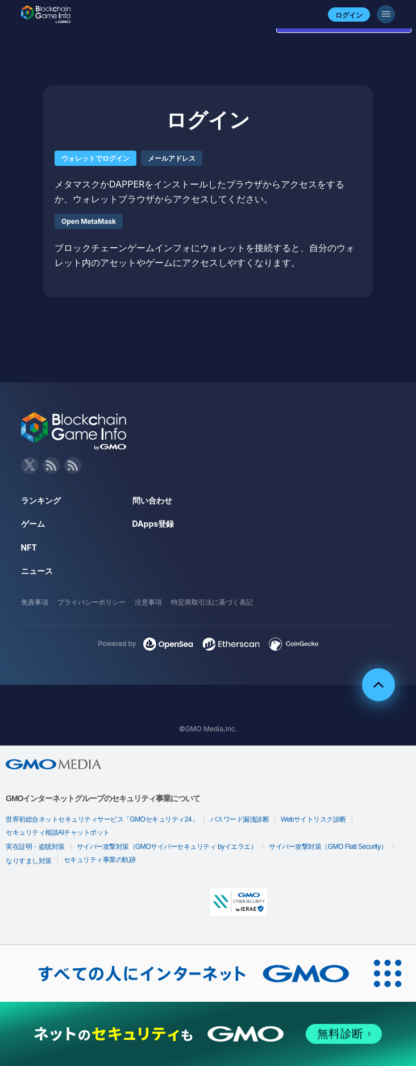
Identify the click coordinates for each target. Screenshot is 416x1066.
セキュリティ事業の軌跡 (100, 860)
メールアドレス (171, 158)
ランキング (41, 500)
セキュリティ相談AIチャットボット (58, 832)
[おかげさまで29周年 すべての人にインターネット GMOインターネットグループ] (179, 973)
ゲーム (33, 523)
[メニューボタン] (386, 14)
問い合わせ (152, 500)
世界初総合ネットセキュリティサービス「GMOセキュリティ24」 (102, 819)
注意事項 (148, 602)
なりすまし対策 (29, 861)
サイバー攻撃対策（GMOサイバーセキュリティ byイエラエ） (167, 847)
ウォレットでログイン (95, 158)
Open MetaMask (88, 221)
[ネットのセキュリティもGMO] (208, 1034)
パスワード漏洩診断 (239, 819)
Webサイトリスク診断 (313, 819)
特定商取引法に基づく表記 (212, 602)
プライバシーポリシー (91, 602)
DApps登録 (153, 523)
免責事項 (34, 602)
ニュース (37, 571)
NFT (29, 547)
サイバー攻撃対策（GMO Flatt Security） (328, 847)
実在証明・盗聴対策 (35, 847)
